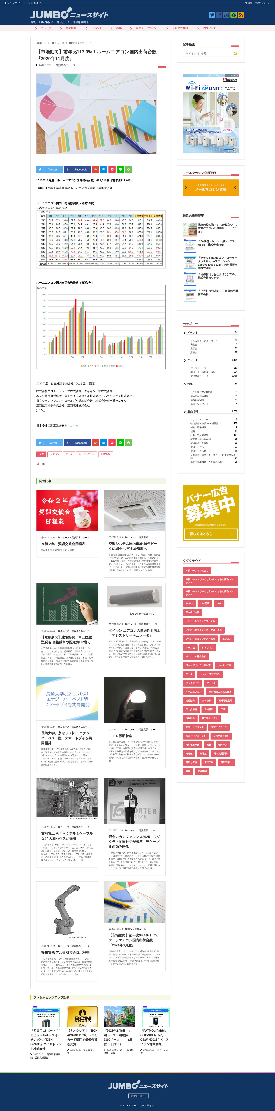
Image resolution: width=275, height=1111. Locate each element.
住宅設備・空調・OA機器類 (213, 423)
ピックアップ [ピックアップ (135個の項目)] (192, 683)
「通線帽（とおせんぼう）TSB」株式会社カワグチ (217, 276)
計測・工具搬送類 (213, 435)
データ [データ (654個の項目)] (189, 674)
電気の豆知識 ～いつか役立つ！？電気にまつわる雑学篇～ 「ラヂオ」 (218, 228)
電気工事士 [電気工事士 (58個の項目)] (226, 762)
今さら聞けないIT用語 (213, 391)
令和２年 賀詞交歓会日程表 (63, 544)
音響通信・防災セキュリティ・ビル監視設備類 (213, 457)
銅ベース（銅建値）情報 (213, 372)
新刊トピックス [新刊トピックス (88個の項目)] (210, 718)
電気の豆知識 (213, 399)
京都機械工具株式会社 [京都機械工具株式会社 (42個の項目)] (220, 691)
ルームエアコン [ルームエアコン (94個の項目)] (194, 691)
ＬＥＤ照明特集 (120, 736)
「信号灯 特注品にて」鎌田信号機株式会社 (218, 292)
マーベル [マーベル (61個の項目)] (211, 683)
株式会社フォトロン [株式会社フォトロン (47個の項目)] (196, 736)
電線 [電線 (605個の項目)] (188, 771)
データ (69, 454)
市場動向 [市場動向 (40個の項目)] (190, 718)
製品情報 (71, 27)
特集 (119, 27)
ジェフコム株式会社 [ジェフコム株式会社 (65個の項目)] (196, 656)
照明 (213, 431)
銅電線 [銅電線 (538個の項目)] (203, 753)
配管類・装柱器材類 (213, 439)
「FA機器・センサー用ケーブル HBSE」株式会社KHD (217, 243)
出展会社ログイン (257, 3)
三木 (42, 464)
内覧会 (213, 344)
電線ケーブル (213, 447)
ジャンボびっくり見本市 (23, 2)
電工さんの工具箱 (213, 395)
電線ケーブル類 (213, 451)
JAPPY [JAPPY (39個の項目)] (189, 603)
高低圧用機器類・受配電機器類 (213, 462)
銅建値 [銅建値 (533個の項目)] (189, 753)
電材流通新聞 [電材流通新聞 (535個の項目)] (220, 753)
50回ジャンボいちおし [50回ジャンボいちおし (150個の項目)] (197, 570)
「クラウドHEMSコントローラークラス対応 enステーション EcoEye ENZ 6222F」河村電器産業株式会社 (217, 263)
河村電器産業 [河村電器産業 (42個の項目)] (192, 744)
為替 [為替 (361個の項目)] (209, 744)
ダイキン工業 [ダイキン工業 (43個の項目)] (224, 665)
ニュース (46, 27)
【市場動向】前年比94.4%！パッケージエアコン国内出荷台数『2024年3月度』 (134, 940)
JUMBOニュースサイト (141, 1105)
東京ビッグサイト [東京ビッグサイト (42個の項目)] (195, 727)
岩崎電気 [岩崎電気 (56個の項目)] (208, 709)
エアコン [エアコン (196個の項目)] (226, 639)
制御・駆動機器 (213, 427)
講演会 (213, 352)
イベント (97, 27)
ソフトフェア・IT (213, 419)
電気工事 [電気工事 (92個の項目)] (208, 762)
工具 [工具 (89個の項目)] (223, 709)
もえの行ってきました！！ (213, 340)
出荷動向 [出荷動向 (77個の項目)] (190, 700)
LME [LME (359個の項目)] (219, 603)
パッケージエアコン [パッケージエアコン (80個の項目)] (210, 674)
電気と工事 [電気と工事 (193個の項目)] (191, 762)
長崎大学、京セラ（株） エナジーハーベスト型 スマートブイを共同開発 (67, 738)
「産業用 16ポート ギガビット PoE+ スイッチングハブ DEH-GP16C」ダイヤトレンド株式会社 (45, 1039)
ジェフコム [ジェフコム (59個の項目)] (207, 647)
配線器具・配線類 (213, 443)
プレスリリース (213, 368)
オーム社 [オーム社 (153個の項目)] (190, 647)
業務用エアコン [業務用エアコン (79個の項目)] (221, 736)
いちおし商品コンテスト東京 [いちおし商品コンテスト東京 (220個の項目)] (200, 639)
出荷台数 (105, 454)
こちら (74, 425)
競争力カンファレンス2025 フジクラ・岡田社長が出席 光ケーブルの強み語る (134, 842)
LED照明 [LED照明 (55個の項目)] (204, 603)
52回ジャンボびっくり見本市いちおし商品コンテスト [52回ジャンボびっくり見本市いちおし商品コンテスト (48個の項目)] (209, 593)
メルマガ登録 (180, 27)
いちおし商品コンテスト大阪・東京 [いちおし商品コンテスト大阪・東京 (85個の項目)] (204, 630)
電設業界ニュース (66, 65)
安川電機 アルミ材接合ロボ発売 (65, 952)
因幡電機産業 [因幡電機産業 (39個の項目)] (225, 700)
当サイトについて (146, 27)
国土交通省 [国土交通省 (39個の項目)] (191, 709)
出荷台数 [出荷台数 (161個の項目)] (206, 700)
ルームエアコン (87, 454)
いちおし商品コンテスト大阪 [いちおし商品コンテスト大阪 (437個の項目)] (200, 621)
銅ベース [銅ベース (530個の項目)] (222, 744)
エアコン (54, 454)
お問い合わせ (211, 27)
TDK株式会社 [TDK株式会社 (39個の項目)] (192, 612)
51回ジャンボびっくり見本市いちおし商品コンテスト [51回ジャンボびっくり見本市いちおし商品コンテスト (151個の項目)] (209, 581)
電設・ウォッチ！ (213, 403)
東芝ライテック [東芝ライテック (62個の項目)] (219, 727)
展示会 (213, 348)
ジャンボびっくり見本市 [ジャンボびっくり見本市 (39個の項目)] (198, 665)
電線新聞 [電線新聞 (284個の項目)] (202, 771)
